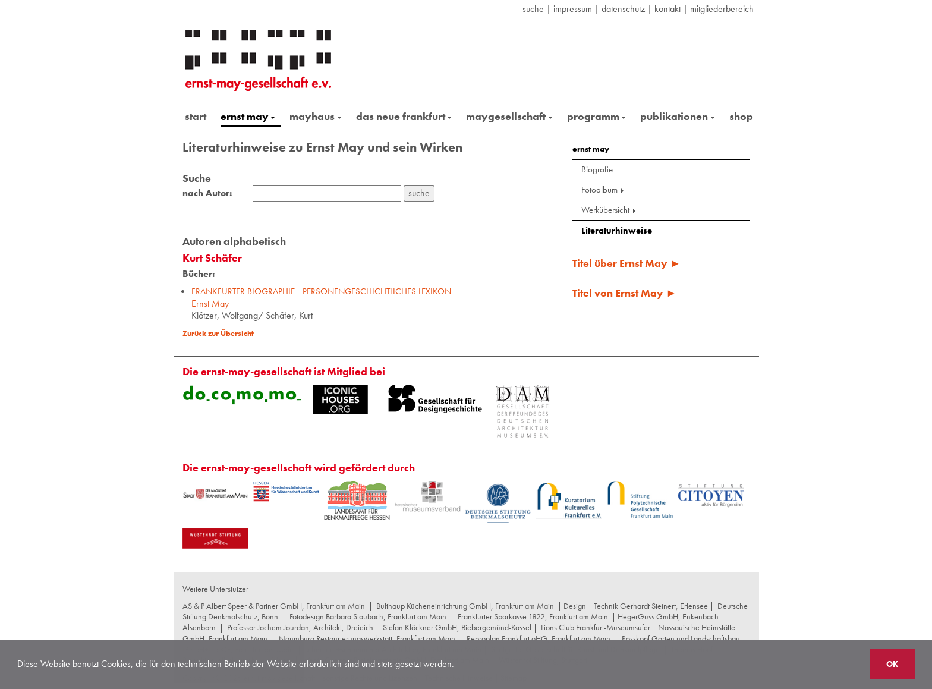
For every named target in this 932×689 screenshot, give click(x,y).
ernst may (248, 116)
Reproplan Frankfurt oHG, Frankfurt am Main (538, 638)
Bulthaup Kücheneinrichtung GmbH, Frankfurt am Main (465, 605)
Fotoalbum (603, 190)
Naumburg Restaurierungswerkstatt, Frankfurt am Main (367, 638)
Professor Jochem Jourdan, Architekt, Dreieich (300, 627)
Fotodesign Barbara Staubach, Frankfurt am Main (367, 616)
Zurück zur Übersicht (218, 333)
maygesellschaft (509, 116)
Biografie (597, 169)
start (195, 116)
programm (596, 116)
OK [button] (892, 664)
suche (533, 8)
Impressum (572, 8)
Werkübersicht (609, 210)
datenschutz (623, 8)
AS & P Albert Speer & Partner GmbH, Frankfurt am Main (273, 605)
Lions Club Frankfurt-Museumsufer (595, 627)
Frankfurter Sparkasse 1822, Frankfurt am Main (533, 616)
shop (741, 116)
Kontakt (667, 8)
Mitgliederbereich (722, 8)
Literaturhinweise (616, 231)
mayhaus (315, 116)
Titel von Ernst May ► (624, 293)
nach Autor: (207, 193)
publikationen (677, 116)
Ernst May (321, 298)
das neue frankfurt (404, 116)
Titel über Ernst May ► (626, 263)
